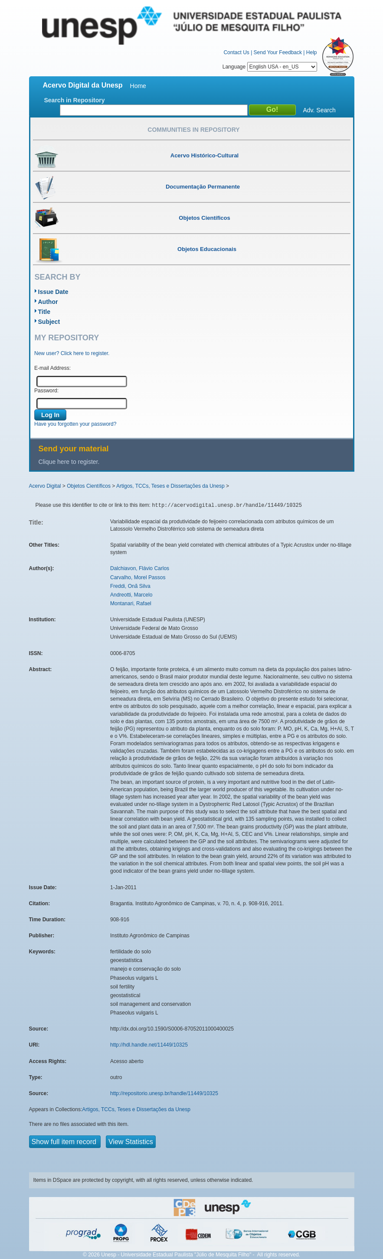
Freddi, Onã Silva (130, 586)
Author (48, 301)
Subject (49, 321)
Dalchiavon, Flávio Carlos (139, 568)
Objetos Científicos (89, 486)
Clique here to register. (69, 461)
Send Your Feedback (278, 52)
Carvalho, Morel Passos (137, 577)
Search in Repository (74, 100)
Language (270, 67)
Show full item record (65, 1141)
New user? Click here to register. (71, 353)
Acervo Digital (45, 486)
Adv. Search (319, 110)
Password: (46, 391)
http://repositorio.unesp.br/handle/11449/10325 (164, 1093)
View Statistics (130, 1141)
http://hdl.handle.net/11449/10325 (149, 1045)
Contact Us (236, 52)
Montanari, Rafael (130, 603)
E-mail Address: (52, 368)
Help (311, 52)
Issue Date (53, 291)
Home (138, 85)
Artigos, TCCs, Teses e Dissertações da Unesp (170, 486)
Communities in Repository (193, 129)
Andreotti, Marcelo (131, 595)
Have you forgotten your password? (75, 424)
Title (44, 311)
